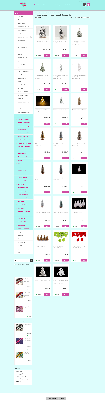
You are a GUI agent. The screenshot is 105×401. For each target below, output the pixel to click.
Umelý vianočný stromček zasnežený (59, 42)
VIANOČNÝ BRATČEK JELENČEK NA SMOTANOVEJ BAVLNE (27, 280)
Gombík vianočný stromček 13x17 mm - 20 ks (59, 247)
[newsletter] (31, 260)
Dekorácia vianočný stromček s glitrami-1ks (42, 144)
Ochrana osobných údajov (56, 5)
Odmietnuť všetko (52, 398)
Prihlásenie (81, 1)
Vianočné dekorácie (51, 12)
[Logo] (23, 5)
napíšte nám (18, 381)
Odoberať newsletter (19, 257)
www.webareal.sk (26, 392)
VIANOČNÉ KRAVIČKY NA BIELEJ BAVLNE (26, 354)
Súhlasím (62, 398)
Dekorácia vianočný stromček (79, 109)
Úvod (35, 12)
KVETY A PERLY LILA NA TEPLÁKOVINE (26, 308)
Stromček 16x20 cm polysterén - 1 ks (42, 281)
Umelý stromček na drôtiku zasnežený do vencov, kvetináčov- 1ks (78, 43)
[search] (84, 4)
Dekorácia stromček (78, 212)
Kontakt (68, 5)
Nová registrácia (87, 1)
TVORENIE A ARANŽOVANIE (42, 12)
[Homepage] (34, 4)
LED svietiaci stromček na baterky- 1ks (41, 110)
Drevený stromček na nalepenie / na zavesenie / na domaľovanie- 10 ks (60, 282)
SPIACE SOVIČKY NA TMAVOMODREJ (27, 339)
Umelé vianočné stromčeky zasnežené (41, 42)
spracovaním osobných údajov (26, 264)
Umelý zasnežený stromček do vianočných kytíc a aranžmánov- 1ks (60, 77)
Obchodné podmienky (45, 5)
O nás (38, 5)
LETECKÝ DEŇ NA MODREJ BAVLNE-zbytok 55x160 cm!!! (27, 294)
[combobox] (81, 17)
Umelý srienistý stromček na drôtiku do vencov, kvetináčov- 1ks (60, 111)
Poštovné (64, 5)
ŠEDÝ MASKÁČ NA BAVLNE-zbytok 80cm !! (27, 326)
